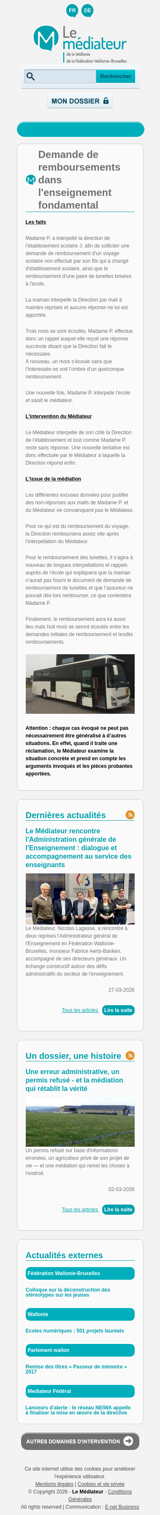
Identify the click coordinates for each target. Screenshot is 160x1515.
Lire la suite (118, 1010)
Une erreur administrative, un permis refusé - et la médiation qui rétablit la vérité (74, 1080)
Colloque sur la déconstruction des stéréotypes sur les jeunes (68, 1292)
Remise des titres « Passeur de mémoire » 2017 (76, 1369)
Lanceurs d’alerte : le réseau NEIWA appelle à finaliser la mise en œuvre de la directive (78, 1410)
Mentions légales (54, 1484)
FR (72, 11)
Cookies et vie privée (101, 1484)
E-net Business (122, 1507)
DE (87, 11)
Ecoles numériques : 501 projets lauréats (75, 1331)
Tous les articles (80, 1010)
